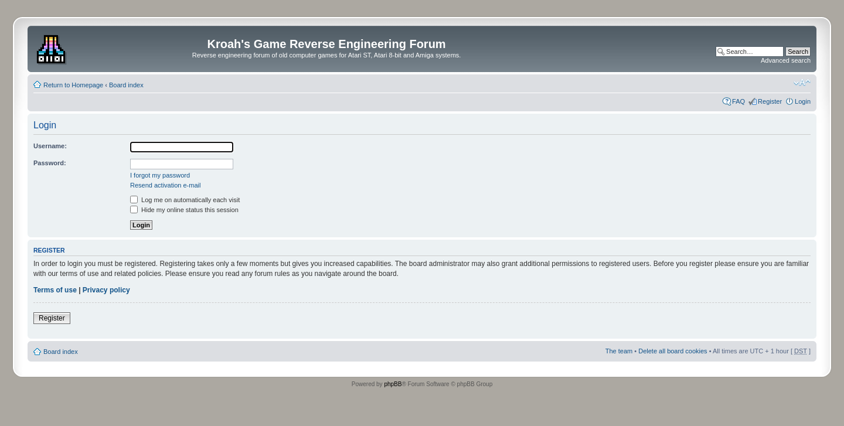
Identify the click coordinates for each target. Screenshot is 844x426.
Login (803, 101)
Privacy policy (106, 290)
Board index (126, 84)
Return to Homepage (73, 84)
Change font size (802, 82)
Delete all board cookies (672, 351)
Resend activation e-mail (165, 185)
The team (618, 351)
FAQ (738, 101)
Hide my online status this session (184, 209)
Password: (49, 162)
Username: (50, 145)
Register (770, 101)
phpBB (392, 384)
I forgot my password (160, 175)
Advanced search (786, 60)
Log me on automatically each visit (185, 199)
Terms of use (55, 290)
